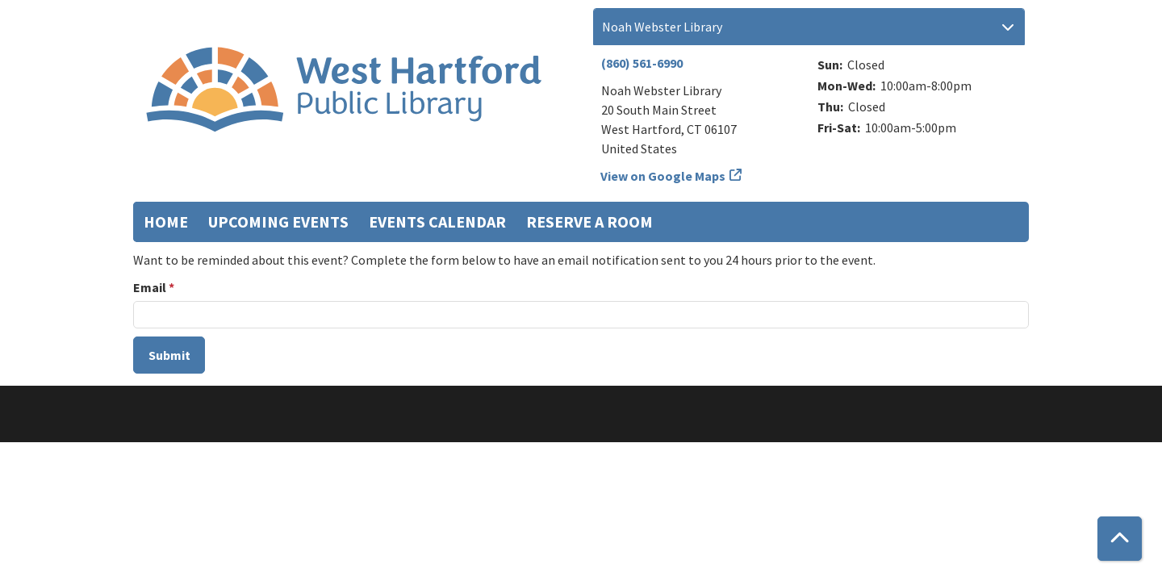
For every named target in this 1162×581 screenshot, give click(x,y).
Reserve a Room (589, 221)
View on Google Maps (663, 176)
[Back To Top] (1119, 538)
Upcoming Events (278, 221)
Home (166, 221)
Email (149, 287)
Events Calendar (437, 221)
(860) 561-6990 (642, 63)
